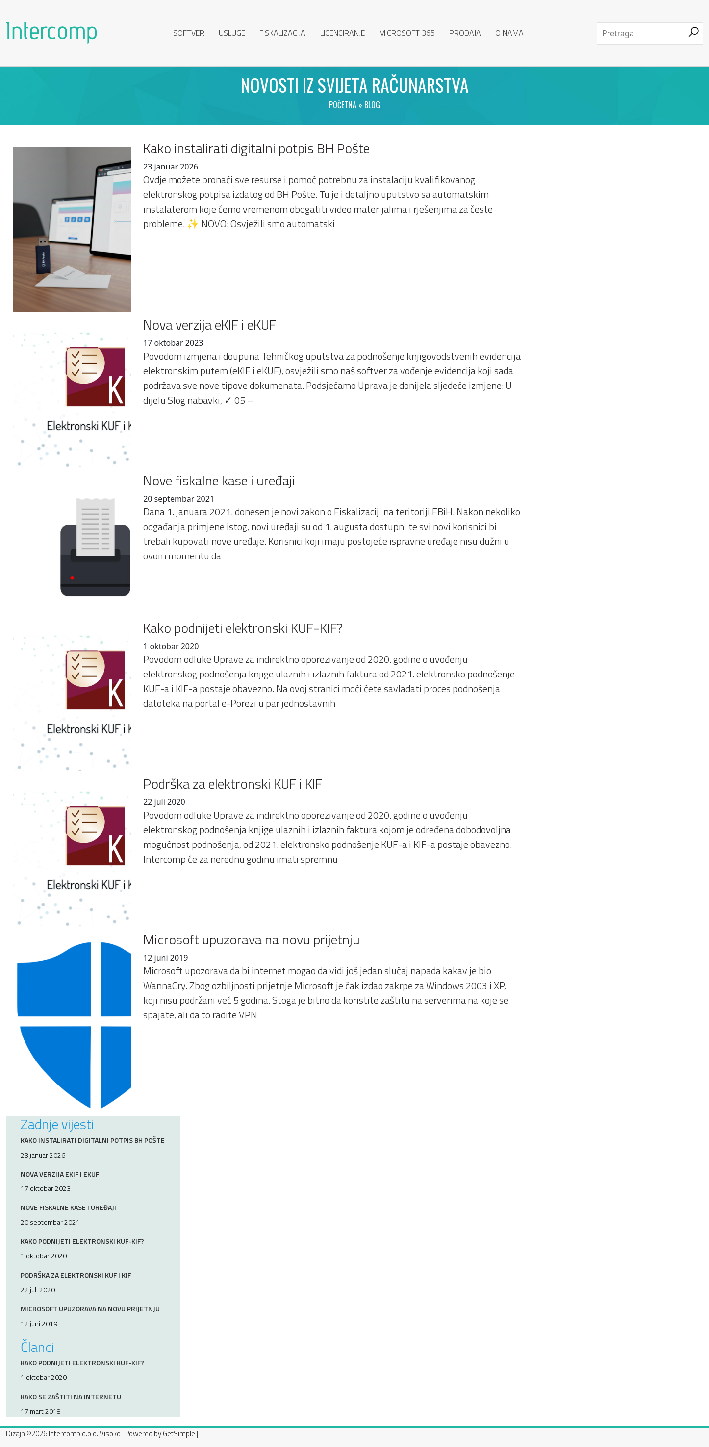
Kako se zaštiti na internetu (71, 1396)
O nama (509, 33)
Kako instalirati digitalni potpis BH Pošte (256, 148)
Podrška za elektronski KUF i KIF (232, 783)
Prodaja (465, 33)
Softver (188, 33)
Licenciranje (342, 33)
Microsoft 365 (407, 33)
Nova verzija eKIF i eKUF (209, 324)
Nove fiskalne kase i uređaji (219, 480)
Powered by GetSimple (160, 1433)
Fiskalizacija (282, 33)
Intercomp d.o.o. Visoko (85, 1433)
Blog (372, 105)
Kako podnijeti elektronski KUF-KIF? (243, 628)
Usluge (232, 33)
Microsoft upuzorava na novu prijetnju (251, 939)
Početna (342, 105)
